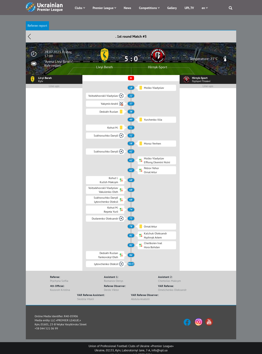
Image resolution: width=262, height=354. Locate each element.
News (127, 8)
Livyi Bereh (104, 67)
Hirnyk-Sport (157, 67)
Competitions (148, 8)
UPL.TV (189, 8)
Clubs (78, 8)
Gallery (172, 8)
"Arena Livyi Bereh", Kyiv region (58, 63)
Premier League (103, 8)
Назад (29, 36)
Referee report (37, 26)
